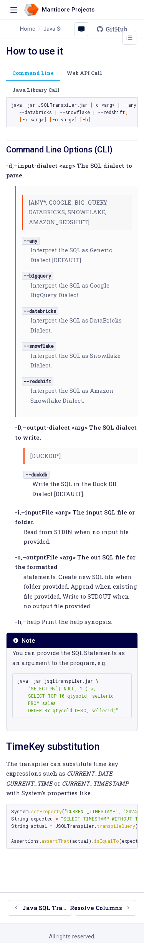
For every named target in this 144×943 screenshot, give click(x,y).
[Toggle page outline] (129, 38)
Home (27, 28)
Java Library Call (36, 89)
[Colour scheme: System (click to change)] (81, 29)
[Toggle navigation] (14, 10)
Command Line (33, 72)
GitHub (112, 29)
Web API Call (84, 72)
